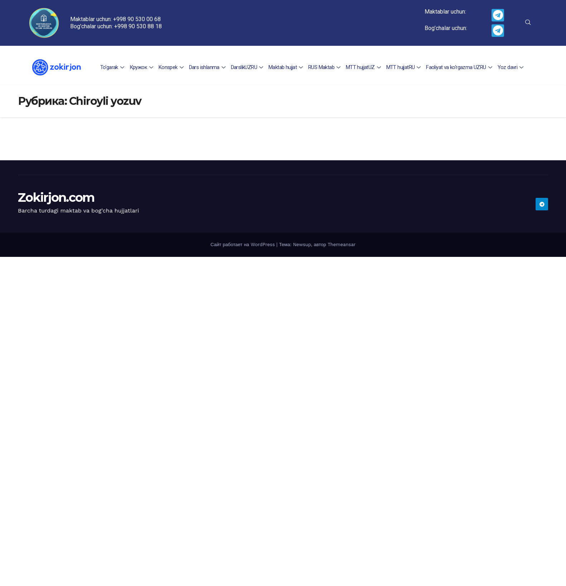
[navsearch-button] (528, 23)
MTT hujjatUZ (363, 67)
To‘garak (114, 67)
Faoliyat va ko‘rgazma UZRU (459, 67)
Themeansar (341, 244)
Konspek (172, 67)
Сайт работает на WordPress (243, 244)
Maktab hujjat (287, 67)
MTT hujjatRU (404, 67)
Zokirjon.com (56, 197)
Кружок (142, 67)
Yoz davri (510, 67)
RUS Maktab (325, 67)
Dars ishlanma (208, 67)
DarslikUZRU (248, 67)
